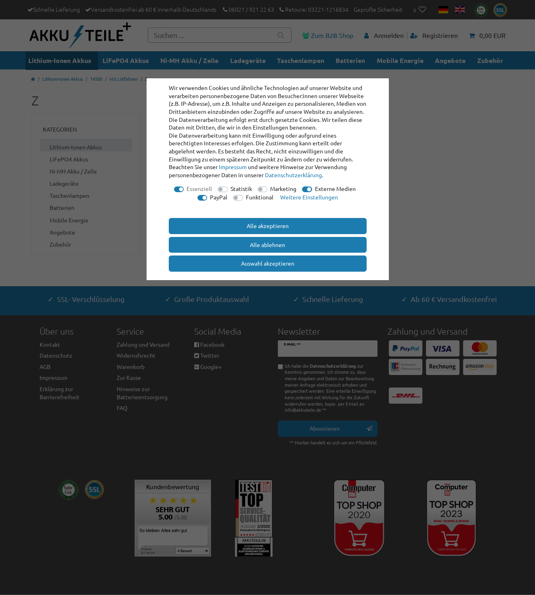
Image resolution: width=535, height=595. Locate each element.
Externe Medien (335, 188)
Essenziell (199, 188)
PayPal (218, 197)
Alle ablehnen (267, 244)
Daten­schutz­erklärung (293, 174)
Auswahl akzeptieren (267, 263)
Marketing (283, 188)
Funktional (259, 197)
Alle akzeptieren (268, 225)
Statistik (241, 188)
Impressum (233, 166)
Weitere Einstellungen (309, 197)
